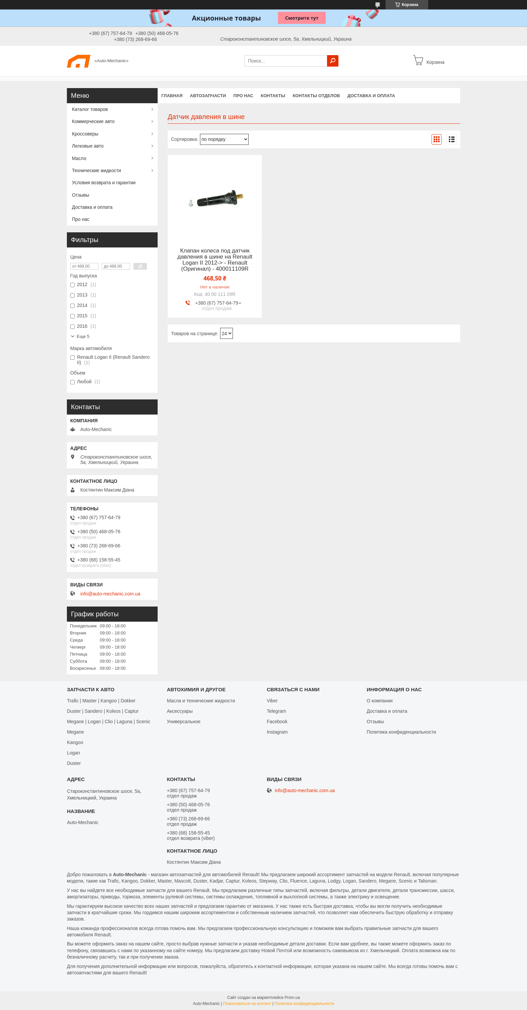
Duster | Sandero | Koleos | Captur (102, 711)
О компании (380, 700)
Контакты (273, 95)
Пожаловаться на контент (247, 1003)
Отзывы (80, 195)
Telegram (276, 711)
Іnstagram (277, 732)
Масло (79, 158)
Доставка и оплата (371, 95)
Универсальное (183, 721)
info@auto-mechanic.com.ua (110, 593)
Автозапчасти (208, 95)
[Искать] (332, 61)
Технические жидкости (96, 170)
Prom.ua (292, 997)
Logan (73, 752)
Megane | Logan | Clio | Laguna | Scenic (108, 721)
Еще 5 (83, 336)
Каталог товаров (90, 109)
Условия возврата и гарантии (103, 182)
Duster (74, 763)
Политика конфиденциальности (401, 732)
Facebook (277, 721)
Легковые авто (88, 146)
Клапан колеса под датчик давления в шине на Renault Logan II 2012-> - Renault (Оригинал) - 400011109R (214, 260)
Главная (172, 95)
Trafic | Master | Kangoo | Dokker (101, 700)
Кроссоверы (85, 134)
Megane (75, 732)
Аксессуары (180, 711)
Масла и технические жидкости (201, 700)
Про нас (243, 95)
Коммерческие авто (93, 121)
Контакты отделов (316, 95)
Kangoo (75, 742)
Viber (272, 700)
